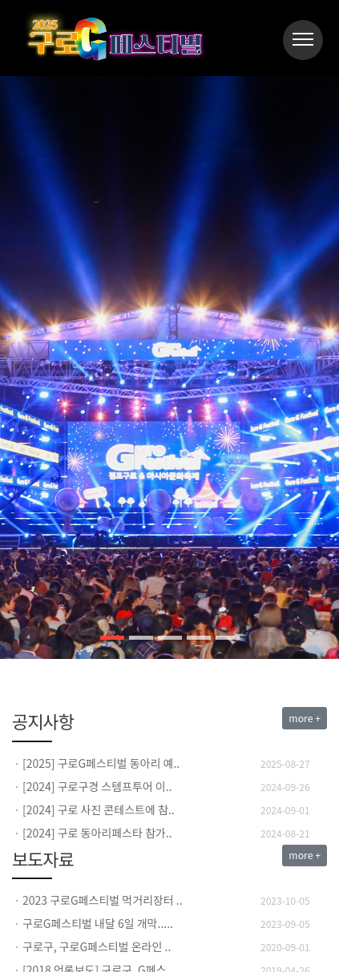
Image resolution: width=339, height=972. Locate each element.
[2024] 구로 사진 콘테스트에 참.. (98, 809)
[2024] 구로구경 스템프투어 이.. (97, 786)
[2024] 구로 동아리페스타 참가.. (97, 833)
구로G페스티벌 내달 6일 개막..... (97, 923)
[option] (169, 763)
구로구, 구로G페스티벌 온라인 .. (96, 946)
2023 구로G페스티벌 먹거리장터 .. (102, 900)
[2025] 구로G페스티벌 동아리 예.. (101, 763)
